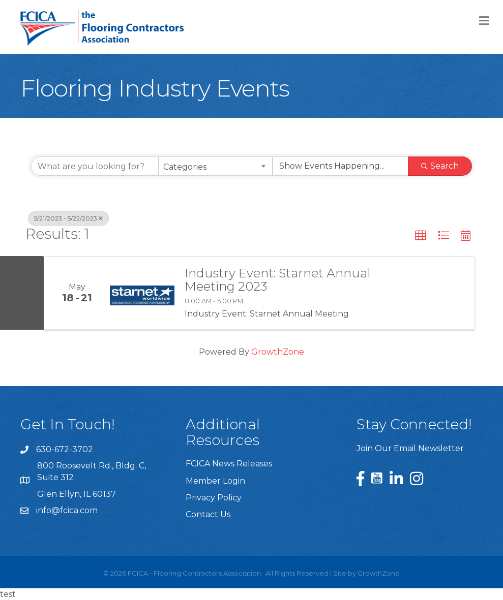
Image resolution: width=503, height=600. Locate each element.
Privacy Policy (214, 497)
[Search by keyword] (95, 166)
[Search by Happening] (340, 166)
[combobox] (216, 166)
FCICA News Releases (229, 463)
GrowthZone (277, 352)
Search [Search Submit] (440, 166)
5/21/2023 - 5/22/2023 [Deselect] (68, 218)
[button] (420, 236)
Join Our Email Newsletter (410, 448)
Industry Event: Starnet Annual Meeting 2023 (278, 280)
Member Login (215, 481)
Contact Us (208, 514)
